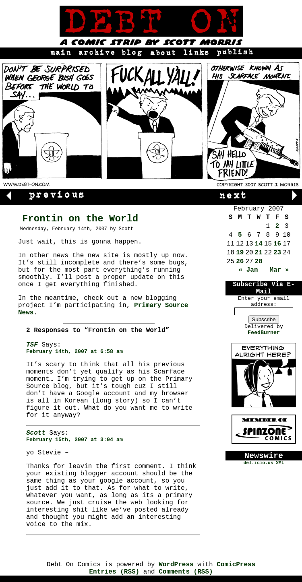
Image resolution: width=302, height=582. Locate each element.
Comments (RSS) (186, 572)
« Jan (248, 270)
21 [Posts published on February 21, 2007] (259, 252)
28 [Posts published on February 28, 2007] (259, 261)
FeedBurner (264, 333)
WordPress (176, 564)
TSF (32, 345)
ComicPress (236, 564)
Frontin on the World (80, 218)
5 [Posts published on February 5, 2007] (240, 235)
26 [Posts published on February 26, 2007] (240, 261)
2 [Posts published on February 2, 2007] (277, 226)
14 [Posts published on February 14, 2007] (259, 244)
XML (280, 462)
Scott (36, 433)
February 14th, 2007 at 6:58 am (74, 352)
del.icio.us (258, 462)
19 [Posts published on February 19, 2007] (240, 252)
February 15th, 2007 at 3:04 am (74, 440)
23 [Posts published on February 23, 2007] (277, 252)
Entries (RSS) (114, 572)
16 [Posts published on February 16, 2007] (277, 244)
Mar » (279, 270)
